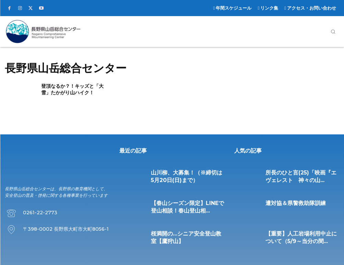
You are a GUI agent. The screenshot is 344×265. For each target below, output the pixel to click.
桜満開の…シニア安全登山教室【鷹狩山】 (183, 232)
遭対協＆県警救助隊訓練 (284, 202)
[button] (333, 31)
